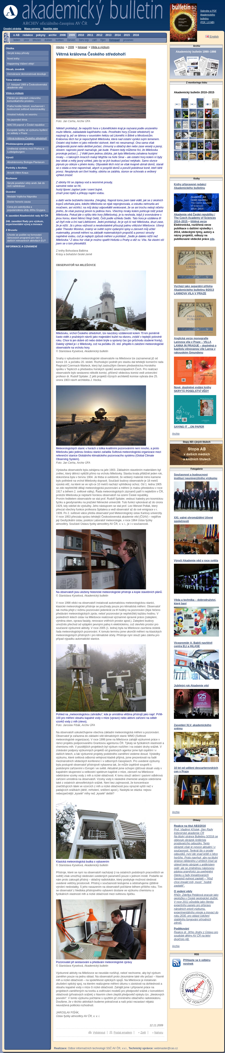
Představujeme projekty (20, 144)
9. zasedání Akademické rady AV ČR (27, 215)
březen (37, 39)
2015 (127, 35)
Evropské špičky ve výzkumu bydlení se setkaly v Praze (27, 131)
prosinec (128, 39)
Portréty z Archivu (16, 167)
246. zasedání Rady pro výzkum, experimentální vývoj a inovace (25, 223)
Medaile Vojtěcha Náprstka (22, 196)
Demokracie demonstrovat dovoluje (26, 74)
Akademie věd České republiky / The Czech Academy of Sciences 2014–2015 (195, 218)
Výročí (10, 157)
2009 (72, 35)
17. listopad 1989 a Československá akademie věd (27, 86)
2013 (109, 35)
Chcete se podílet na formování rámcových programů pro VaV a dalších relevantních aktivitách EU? (26, 237)
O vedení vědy (183, 891)
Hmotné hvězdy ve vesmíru (22, 114)
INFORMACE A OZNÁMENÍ (21, 246)
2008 (63, 35)
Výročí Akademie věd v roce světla (196, 560)
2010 (81, 35)
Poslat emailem (123, 1032)
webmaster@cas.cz (166, 1048)
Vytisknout (99, 1032)
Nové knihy (13, 58)
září (94, 39)
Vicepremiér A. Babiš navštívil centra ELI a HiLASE (193, 644)
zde (212, 239)
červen (71, 39)
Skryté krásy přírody (18, 53)
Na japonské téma (17, 119)
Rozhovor (11, 178)
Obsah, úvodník (15, 69)
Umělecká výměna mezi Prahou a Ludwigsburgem (25, 150)
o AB (16, 35)
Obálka (10, 48)
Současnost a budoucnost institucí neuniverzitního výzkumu (195, 476)
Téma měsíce (13, 79)
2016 (136, 35)
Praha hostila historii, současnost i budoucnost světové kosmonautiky (26, 107)
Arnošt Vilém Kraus (17, 172)
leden (17, 39)
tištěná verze (198, 221)
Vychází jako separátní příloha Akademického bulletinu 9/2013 (194, 288)
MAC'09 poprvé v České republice (26, 124)
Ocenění (11, 191)
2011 (90, 35)
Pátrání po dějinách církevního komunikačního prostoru (24, 99)
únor (26, 39)
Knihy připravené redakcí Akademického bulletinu (190, 186)
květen (59, 39)
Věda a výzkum (15, 93)
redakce (28, 35)
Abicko (60, 47)
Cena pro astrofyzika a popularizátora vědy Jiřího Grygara (26, 208)
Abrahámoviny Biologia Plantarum (26, 162)
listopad (114, 39)
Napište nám (50, 28)
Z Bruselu (11, 230)
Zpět (143, 1032)
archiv (52, 35)
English (212, 36)
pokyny (40, 35)
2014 (118, 35)
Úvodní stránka (12, 28)
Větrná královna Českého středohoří (27, 138)
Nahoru (158, 1032)
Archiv (176, 433)
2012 (99, 35)
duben (48, 39)
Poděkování (181, 928)
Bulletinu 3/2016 (196, 857)
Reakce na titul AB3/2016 (190, 825)
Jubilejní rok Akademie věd (191, 685)
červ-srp (84, 39)
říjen (103, 39)
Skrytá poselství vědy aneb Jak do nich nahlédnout (26, 184)
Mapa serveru (32, 28)
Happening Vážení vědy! (20, 63)
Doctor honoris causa (19, 201)
